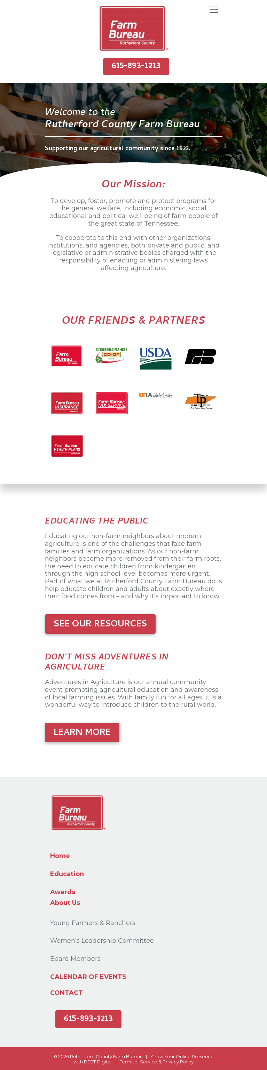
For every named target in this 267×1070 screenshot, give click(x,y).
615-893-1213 (136, 66)
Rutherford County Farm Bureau (106, 1056)
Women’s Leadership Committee (102, 941)
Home (60, 856)
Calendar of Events (88, 977)
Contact (66, 993)
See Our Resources (100, 624)
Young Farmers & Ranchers (92, 923)
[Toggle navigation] (213, 10)
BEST (90, 1061)
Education (67, 874)
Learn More (82, 733)
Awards (62, 892)
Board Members (75, 959)
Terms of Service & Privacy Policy (157, 1061)
